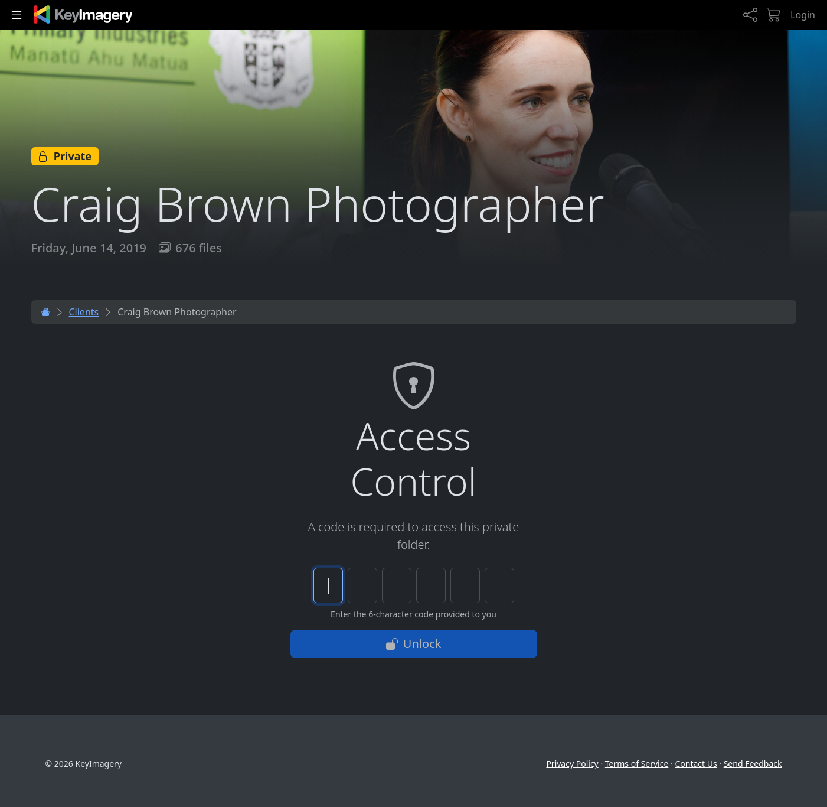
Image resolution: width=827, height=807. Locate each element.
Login (802, 14)
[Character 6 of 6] (499, 585)
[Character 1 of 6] (328, 585)
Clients (84, 311)
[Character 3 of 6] (396, 585)
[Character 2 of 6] (362, 585)
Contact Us (696, 763)
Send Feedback (753, 763)
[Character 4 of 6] (431, 585)
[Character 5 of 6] (465, 585)
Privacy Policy (572, 763)
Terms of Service (637, 763)
